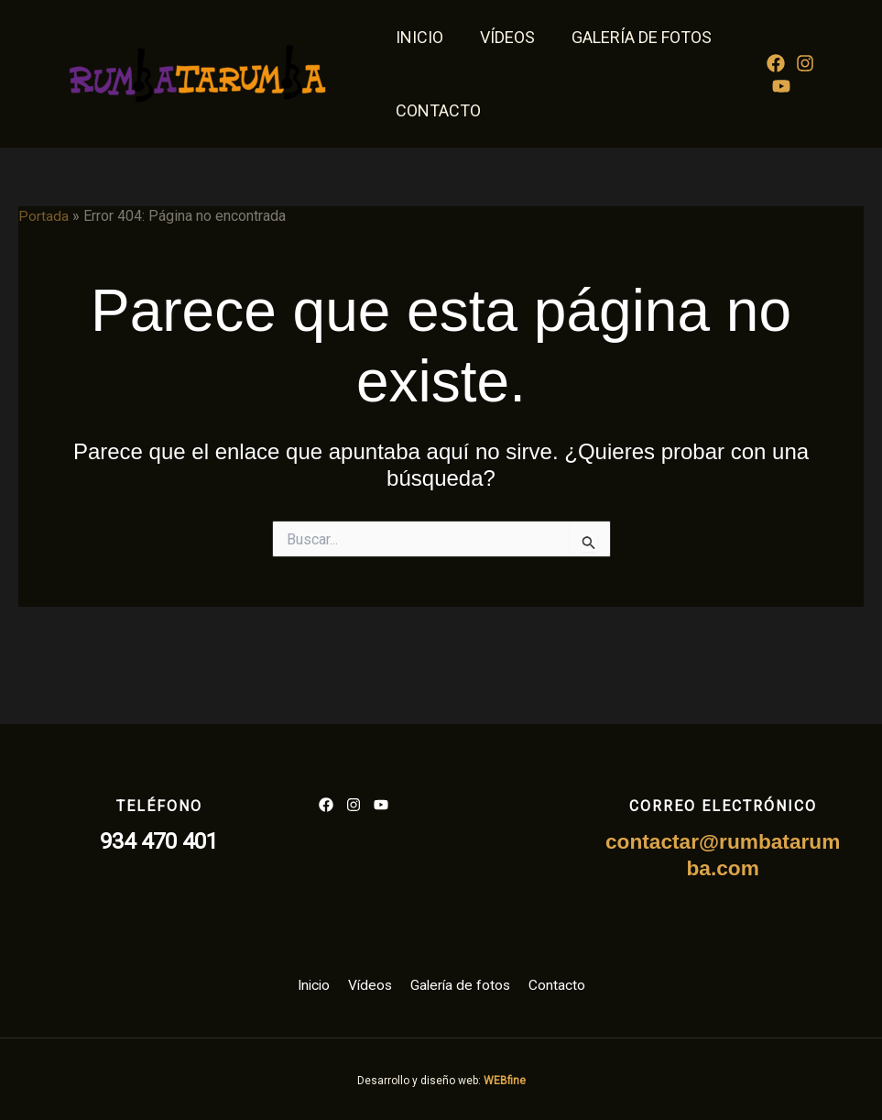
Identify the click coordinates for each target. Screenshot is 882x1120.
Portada (43, 216)
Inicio (417, 37)
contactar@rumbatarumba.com (722, 854)
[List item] (326, 803)
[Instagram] (803, 63)
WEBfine (505, 1079)
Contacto (436, 110)
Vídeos (501, 37)
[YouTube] (779, 86)
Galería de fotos (632, 37)
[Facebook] (774, 63)
